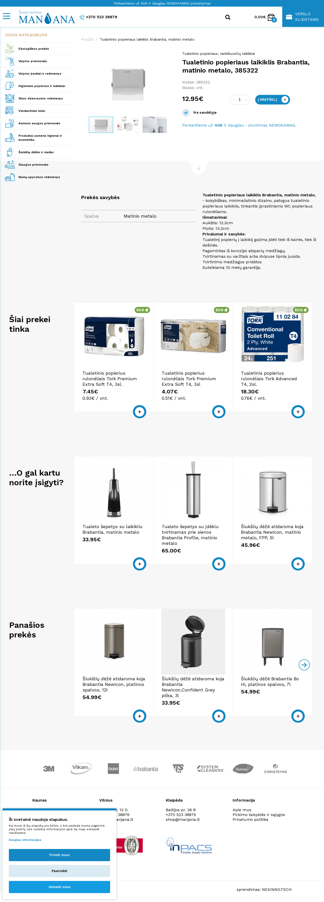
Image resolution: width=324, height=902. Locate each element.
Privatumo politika (250, 819)
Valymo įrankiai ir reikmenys (39, 74)
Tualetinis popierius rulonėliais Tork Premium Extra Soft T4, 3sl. (110, 378)
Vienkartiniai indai (31, 111)
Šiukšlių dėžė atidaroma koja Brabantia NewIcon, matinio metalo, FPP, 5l (272, 532)
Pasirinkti (59, 871)
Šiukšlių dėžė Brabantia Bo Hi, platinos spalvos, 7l (270, 681)
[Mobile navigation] (6, 16)
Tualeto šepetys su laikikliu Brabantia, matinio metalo (113, 529)
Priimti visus (59, 855)
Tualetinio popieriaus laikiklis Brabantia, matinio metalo (147, 39)
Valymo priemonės (32, 61)
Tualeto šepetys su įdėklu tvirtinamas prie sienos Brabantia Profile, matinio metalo (190, 535)
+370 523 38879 (98, 17)
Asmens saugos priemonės (39, 123)
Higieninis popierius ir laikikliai (41, 86)
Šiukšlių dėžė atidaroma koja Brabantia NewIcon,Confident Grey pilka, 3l (193, 687)
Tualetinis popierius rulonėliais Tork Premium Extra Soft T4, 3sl (189, 378)
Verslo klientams (302, 16)
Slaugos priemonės (33, 165)
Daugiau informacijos (25, 840)
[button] (170, 56)
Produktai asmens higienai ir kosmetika (40, 138)
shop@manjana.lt (183, 819)
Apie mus (242, 809)
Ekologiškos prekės (33, 49)
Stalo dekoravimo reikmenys (40, 98)
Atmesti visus (60, 887)
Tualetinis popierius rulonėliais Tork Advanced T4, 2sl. (269, 378)
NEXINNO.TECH (277, 889)
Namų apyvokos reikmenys (39, 177)
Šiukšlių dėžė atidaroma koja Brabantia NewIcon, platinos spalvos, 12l (114, 684)
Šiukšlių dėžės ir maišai (35, 152)
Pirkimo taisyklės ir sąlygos (259, 814)
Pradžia (87, 39)
